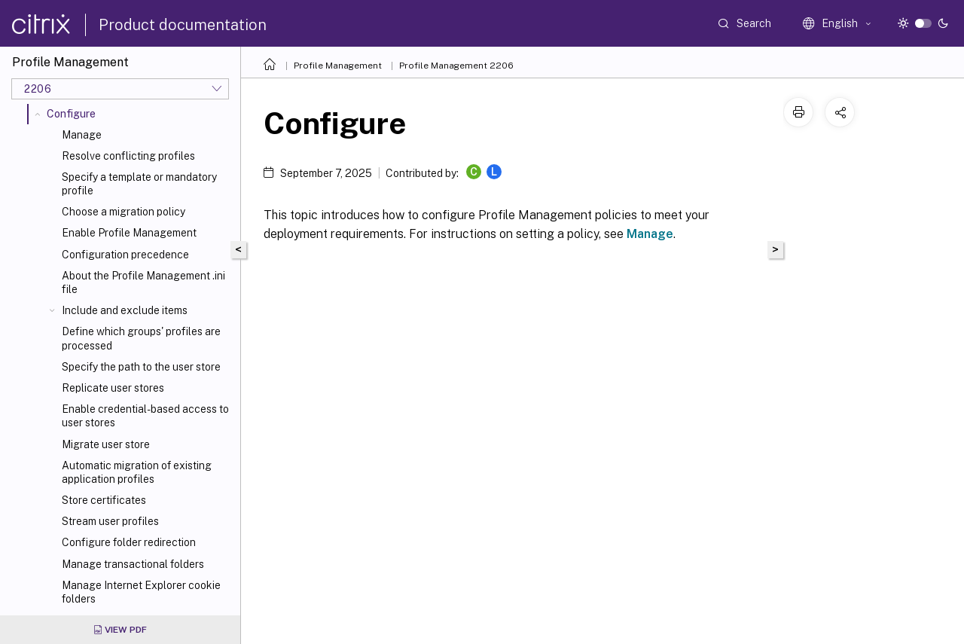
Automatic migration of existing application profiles (137, 472)
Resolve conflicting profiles (128, 156)
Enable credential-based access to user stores (145, 416)
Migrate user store (106, 444)
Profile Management (338, 65)
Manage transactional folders (133, 564)
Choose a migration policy (123, 212)
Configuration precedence (125, 255)
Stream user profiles (110, 521)
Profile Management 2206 (456, 65)
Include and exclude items (125, 310)
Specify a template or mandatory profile (139, 184)
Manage (82, 135)
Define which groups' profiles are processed (141, 338)
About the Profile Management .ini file (143, 282)
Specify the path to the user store (141, 367)
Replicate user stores (113, 388)
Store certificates (104, 500)
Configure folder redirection (129, 542)
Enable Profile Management (129, 233)
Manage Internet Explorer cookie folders (141, 592)
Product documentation (183, 25)
